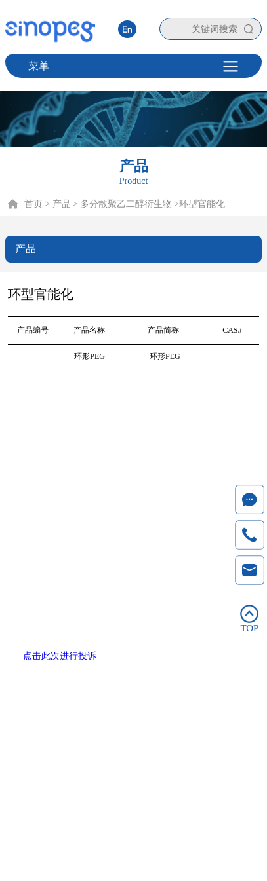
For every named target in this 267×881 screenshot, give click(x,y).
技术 (115, 424)
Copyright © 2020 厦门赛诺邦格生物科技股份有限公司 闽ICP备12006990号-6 (133, 859)
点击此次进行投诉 (59, 656)
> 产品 (57, 204)
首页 (33, 204)
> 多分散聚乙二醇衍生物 (122, 204)
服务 (151, 424)
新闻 (187, 424)
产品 (79, 424)
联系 (223, 424)
